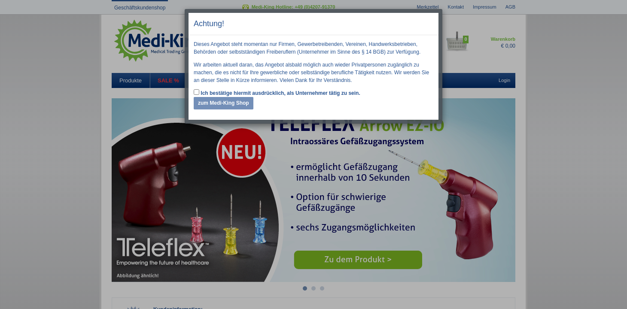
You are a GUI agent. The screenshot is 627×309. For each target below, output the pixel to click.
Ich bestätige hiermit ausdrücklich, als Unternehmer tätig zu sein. (277, 92)
